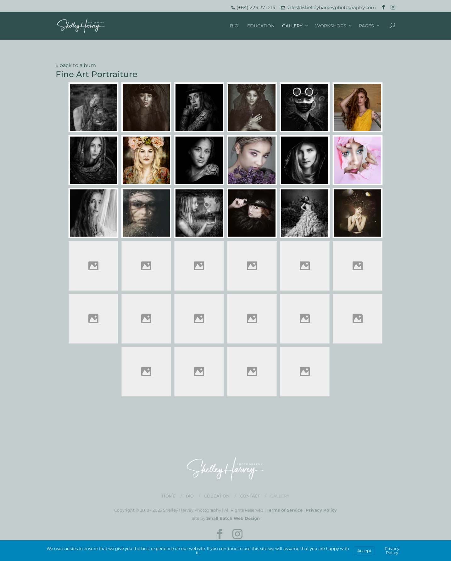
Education (261, 26)
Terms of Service (285, 510)
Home (168, 495)
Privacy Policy (321, 510)
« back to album (76, 65)
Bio (234, 26)
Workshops (330, 26)
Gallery (292, 26)
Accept (364, 550)
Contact (250, 495)
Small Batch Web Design (233, 518)
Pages (366, 26)
